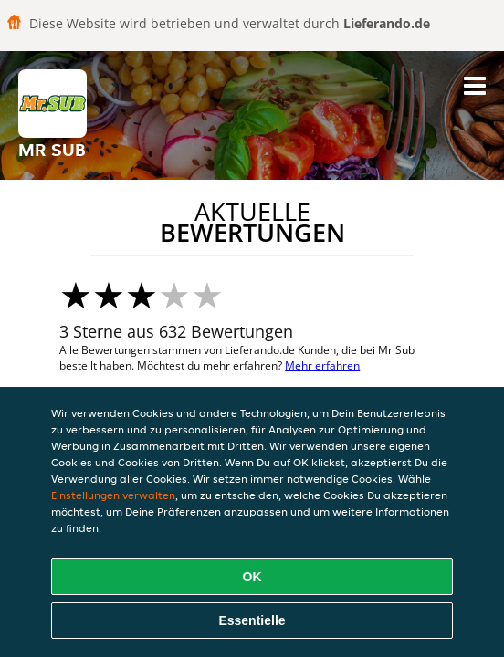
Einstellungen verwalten (113, 495)
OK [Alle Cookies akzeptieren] (252, 576)
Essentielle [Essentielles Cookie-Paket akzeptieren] (251, 620)
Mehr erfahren (322, 365)
